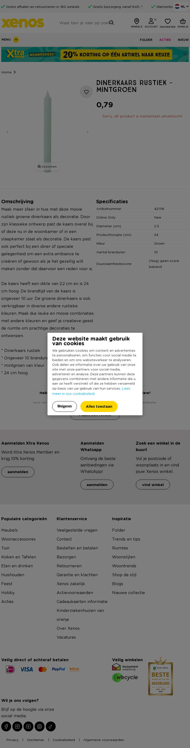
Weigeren (64, 406)
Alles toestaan (99, 406)
